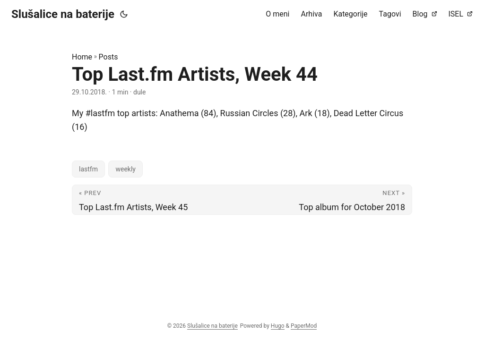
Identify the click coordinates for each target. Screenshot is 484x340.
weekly (125, 169)
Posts (108, 56)
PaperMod (304, 326)
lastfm (88, 169)
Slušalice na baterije (62, 14)
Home (82, 56)
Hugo (278, 326)
